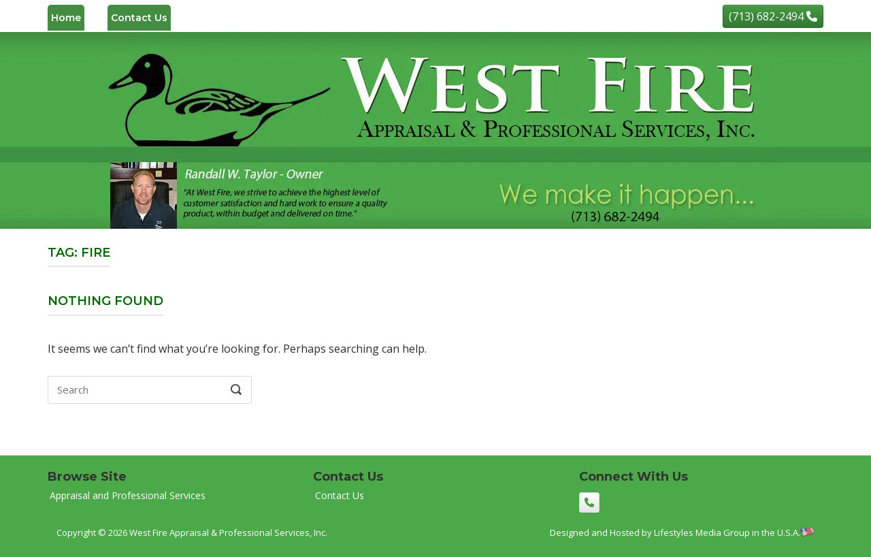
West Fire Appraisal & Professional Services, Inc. (228, 532)
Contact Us (139, 18)
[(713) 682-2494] (773, 16)
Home (66, 18)
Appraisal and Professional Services (128, 495)
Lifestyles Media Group (702, 532)
